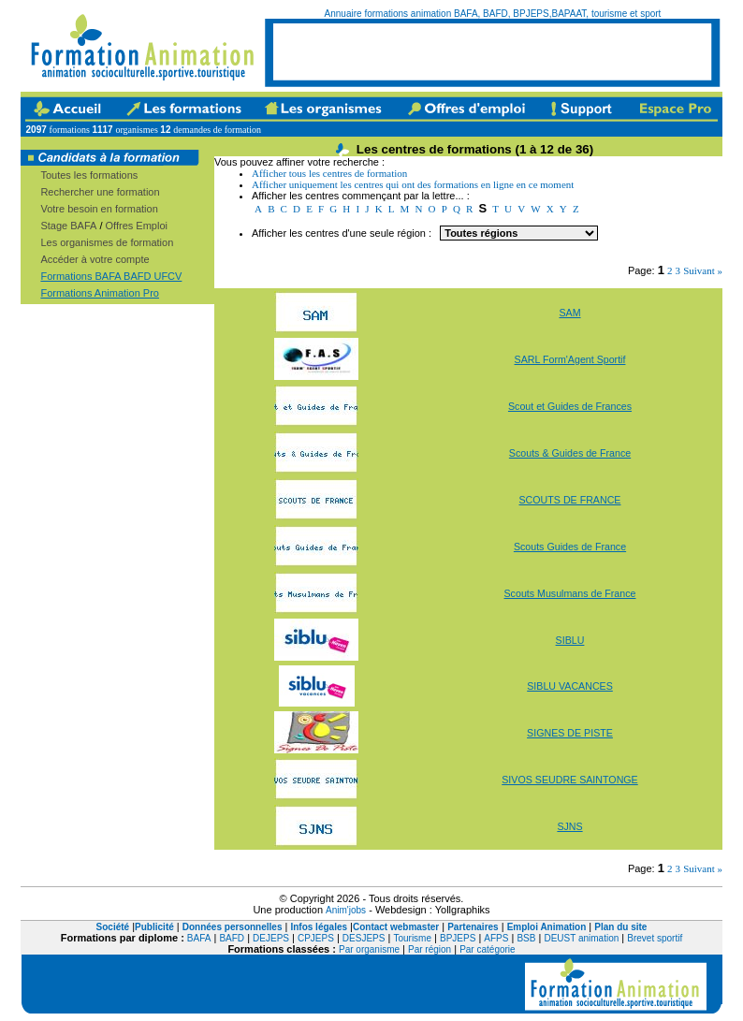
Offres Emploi (137, 225)
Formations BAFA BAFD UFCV (111, 276)
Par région (429, 949)
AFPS (496, 938)
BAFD (231, 938)
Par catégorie (487, 949)
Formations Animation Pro (99, 293)
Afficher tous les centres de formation (329, 173)
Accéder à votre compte (94, 259)
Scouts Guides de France (570, 546)
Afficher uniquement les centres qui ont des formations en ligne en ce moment (413, 184)
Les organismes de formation (106, 242)
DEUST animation (581, 938)
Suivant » (702, 270)
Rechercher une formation (99, 191)
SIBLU (570, 640)
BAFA (199, 938)
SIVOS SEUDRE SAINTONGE (569, 779)
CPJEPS (316, 938)
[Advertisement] (492, 51)
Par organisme (369, 949)
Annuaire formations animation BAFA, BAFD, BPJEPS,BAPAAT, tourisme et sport (493, 13)
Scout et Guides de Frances (570, 406)
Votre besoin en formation (98, 208)
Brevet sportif (654, 938)
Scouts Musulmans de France (570, 593)
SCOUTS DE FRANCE (570, 499)
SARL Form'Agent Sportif (570, 359)
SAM (569, 312)
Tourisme (412, 938)
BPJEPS (457, 938)
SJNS (569, 826)
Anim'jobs (346, 910)
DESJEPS (364, 938)
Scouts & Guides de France (570, 453)
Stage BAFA (68, 225)
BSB (526, 938)
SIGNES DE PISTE (570, 732)
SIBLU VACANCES (570, 686)
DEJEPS (271, 938)
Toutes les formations (89, 175)
